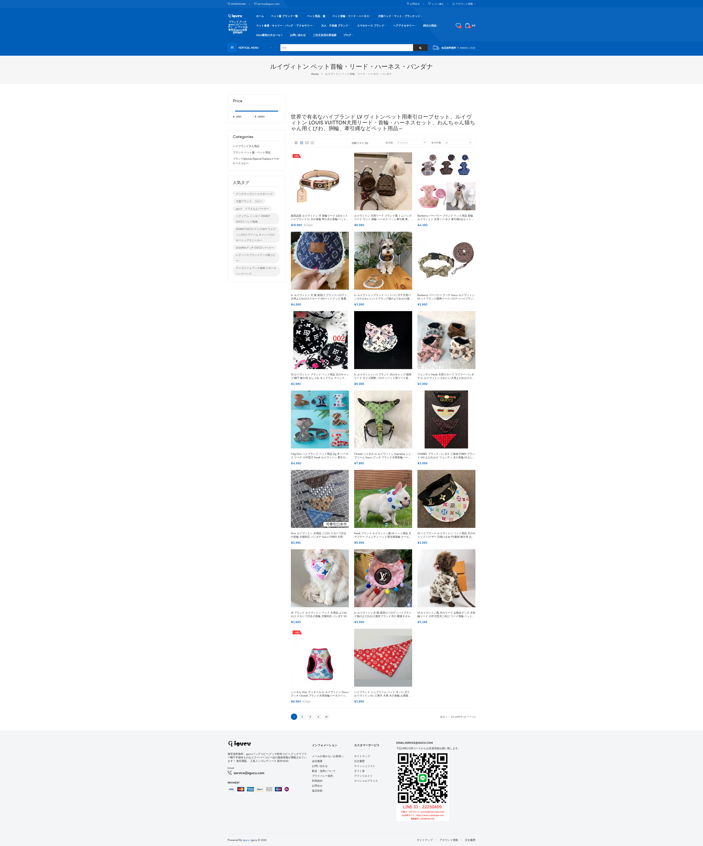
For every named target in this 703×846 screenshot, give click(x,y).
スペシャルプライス (366, 780)
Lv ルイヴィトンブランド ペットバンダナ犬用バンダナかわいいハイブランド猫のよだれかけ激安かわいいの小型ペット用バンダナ (383, 296)
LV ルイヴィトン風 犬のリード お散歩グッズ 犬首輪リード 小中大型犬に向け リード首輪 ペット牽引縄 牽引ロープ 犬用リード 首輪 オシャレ (446, 614)
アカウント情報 (449, 840)
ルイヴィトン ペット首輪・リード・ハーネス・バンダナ (358, 74)
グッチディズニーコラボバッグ (254, 194)
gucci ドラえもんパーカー (252, 208)
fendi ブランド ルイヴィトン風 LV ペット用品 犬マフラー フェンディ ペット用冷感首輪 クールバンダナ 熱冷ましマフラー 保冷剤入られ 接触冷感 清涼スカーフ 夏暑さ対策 (383, 534)
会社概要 (317, 761)
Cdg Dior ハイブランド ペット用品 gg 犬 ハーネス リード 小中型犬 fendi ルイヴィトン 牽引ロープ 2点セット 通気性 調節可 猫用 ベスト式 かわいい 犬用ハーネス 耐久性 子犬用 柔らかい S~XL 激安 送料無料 (319, 455)
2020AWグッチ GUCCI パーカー (255, 247)
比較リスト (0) (360, 142)
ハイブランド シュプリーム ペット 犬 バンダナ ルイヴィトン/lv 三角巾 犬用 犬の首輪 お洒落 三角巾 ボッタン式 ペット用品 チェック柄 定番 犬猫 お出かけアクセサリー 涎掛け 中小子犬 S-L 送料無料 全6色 (383, 693)
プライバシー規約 (322, 775)
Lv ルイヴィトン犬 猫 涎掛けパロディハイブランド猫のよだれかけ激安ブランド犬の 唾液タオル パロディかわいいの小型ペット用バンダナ (382, 614)
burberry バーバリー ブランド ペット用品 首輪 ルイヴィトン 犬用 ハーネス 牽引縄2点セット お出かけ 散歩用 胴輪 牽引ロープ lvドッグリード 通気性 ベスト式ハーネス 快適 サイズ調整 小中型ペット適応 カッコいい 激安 (445, 217)
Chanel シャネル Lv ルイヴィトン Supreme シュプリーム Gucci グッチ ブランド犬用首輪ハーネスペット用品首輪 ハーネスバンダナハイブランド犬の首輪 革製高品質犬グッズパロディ (382, 455)
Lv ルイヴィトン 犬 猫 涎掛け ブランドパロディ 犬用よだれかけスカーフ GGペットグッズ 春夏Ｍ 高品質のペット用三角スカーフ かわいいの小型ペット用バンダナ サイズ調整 (320, 296)
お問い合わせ (320, 766)
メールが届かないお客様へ (328, 756)
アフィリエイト (363, 775)
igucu (246, 840)
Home (314, 74)
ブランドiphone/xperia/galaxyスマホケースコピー (256, 161)
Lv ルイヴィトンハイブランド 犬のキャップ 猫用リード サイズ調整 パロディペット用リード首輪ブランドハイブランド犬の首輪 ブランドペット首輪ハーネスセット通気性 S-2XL (382, 375)
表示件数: (436, 142)
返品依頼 (317, 790)
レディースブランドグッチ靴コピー (255, 257)
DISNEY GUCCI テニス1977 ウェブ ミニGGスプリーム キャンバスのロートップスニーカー (256, 234)
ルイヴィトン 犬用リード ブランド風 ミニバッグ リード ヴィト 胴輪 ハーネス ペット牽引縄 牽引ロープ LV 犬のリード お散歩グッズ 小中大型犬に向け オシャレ (383, 217)
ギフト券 (359, 771)
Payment (234, 782)
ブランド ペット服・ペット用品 (251, 152)
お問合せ (317, 785)
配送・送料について (324, 771)
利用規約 (317, 780)
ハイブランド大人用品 (246, 146)
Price (237, 101)
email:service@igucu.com (414, 742)
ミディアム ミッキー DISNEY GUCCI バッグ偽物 (253, 218)
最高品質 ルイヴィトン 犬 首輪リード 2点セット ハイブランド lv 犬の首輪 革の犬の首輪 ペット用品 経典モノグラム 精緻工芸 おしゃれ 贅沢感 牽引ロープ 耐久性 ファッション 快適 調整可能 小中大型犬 (320, 217)
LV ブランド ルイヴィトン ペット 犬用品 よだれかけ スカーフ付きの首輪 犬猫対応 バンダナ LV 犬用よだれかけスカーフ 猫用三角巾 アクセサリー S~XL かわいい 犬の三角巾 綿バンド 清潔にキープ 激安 (319, 614)
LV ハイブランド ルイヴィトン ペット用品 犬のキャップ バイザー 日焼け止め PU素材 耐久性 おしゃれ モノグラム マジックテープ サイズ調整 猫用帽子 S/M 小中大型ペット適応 (446, 534)
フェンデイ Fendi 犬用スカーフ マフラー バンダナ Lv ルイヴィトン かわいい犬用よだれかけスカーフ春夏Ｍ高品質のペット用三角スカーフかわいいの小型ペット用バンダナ (446, 375)
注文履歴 (359, 761)
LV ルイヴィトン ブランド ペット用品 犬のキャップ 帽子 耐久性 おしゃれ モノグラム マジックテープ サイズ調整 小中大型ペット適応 (320, 375)
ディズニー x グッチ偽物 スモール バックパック (256, 270)
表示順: (389, 142)
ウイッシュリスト (364, 766)
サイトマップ (362, 756)
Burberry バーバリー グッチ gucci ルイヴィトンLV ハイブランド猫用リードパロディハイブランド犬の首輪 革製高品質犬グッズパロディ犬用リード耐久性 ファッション (446, 296)
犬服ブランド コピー (249, 201)
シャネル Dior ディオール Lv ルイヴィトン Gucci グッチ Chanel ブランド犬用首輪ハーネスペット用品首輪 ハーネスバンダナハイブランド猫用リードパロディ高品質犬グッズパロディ (320, 693)
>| (326, 716)
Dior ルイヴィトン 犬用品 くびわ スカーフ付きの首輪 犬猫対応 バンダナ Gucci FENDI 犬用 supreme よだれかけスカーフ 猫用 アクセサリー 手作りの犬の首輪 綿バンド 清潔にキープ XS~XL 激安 (320, 534)
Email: (231, 767)
